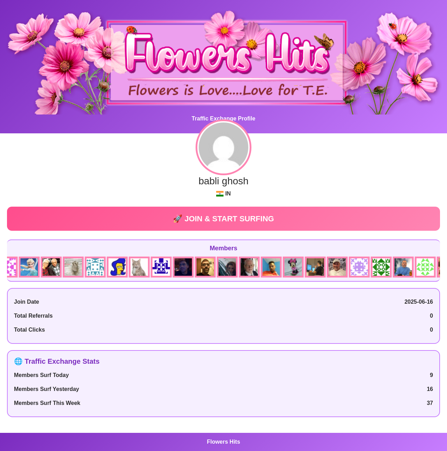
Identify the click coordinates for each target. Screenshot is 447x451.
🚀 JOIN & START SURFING (223, 218)
